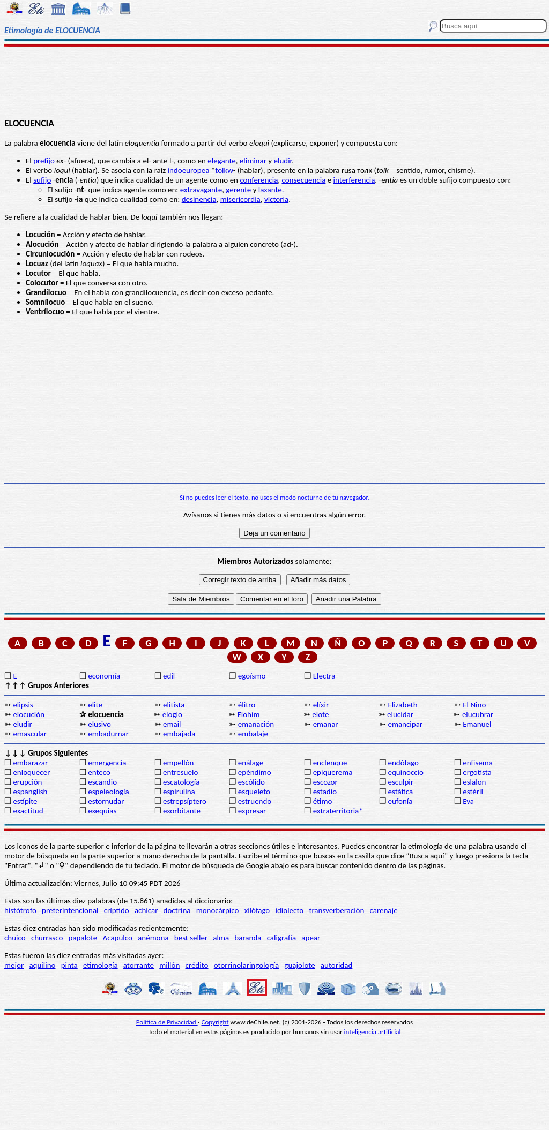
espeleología (108, 791)
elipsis (23, 705)
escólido (251, 782)
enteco (99, 772)
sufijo (42, 180)
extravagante (201, 189)
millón (169, 965)
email (172, 724)
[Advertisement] (274, 81)
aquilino (42, 965)
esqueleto (254, 791)
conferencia (259, 180)
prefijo (44, 160)
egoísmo (252, 676)
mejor (14, 965)
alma (221, 938)
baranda (247, 938)
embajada (179, 734)
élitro (246, 705)
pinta (69, 965)
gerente (238, 189)
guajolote (299, 965)
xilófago (257, 910)
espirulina (179, 791)
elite (95, 705)
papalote (83, 938)
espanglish (30, 791)
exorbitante (182, 811)
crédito (197, 965)
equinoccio (406, 772)
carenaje (384, 910)
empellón (178, 762)
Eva (468, 801)
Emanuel (477, 724)
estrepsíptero (184, 801)
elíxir (321, 705)
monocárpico (217, 910)
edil (169, 676)
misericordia (240, 199)
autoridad (336, 965)
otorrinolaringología (246, 965)
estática (400, 791)
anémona (153, 938)
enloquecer (31, 772)
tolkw (224, 170)
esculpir (400, 782)
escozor (325, 782)
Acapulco (117, 938)
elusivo (99, 724)
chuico (15, 938)
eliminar (253, 160)
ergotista (477, 772)
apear (310, 938)
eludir (283, 160)
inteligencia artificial (372, 1032)
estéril (473, 791)
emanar (325, 724)
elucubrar (477, 714)
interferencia (354, 180)
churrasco (47, 938)
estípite (25, 801)
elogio (172, 714)
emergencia (107, 762)
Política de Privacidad (167, 1022)
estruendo (254, 801)
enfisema (478, 762)
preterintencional (70, 910)
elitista (173, 705)
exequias (102, 811)
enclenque (330, 762)
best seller (190, 938)
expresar (252, 811)
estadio (325, 791)
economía (104, 676)
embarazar (30, 762)
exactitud (28, 811)
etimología (100, 965)
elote (320, 714)
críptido (116, 910)
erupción (27, 782)
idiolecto (289, 910)
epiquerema (333, 772)
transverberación (336, 910)
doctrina (177, 910)
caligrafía (281, 938)
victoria (276, 199)
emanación (256, 724)
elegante (221, 160)
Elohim (248, 714)
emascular (30, 734)
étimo (322, 801)
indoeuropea (189, 170)
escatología (181, 782)
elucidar (400, 714)
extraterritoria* (338, 811)
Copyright (215, 1022)
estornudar (106, 801)
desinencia (199, 199)
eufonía (400, 801)
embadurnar (108, 734)
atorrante (138, 965)
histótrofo (20, 910)
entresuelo (180, 772)
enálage (251, 762)
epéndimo (254, 772)
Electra (324, 676)
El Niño (474, 705)
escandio (102, 782)
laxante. (271, 189)
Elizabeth (402, 705)
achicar (146, 910)
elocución (28, 714)
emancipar (405, 724)
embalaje (253, 734)
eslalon (474, 782)
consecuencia (303, 180)
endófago (403, 762)
